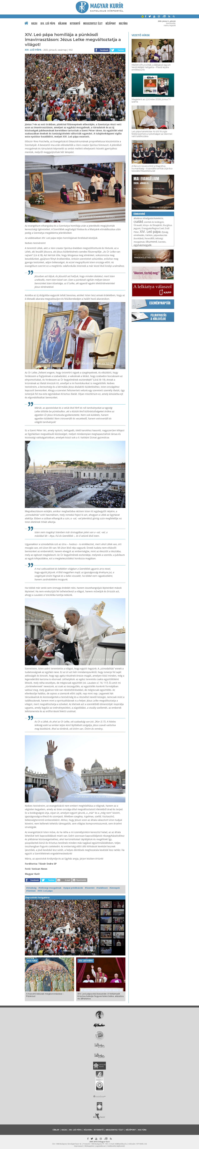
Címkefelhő (139, 214)
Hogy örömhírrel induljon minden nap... (149, 183)
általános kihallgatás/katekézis (148, 218)
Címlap (56, 1130)
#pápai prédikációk (73, 887)
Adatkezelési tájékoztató (116, 1146)
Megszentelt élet (93, 23)
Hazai (34, 23)
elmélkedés (139, 235)
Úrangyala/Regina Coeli (153, 228)
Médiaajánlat (89, 1146)
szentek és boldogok (154, 222)
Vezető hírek (141, 35)
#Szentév (90, 887)
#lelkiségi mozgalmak (49, 887)
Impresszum (78, 1146)
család (138, 221)
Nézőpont (111, 23)
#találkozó (102, 887)
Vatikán (149, 235)
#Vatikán (31, 890)
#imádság (31, 887)
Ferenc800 (149, 238)
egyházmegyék (143, 245)
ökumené (151, 241)
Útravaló (138, 225)
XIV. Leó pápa (47, 23)
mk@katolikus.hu (121, 1144)
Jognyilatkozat (101, 1146)
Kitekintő (75, 23)
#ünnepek (114, 887)
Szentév (162, 241)
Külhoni (62, 23)
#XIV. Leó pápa (45, 890)
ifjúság (165, 232)
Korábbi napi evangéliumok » (161, 207)
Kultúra (123, 23)
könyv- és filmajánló (152, 225)
